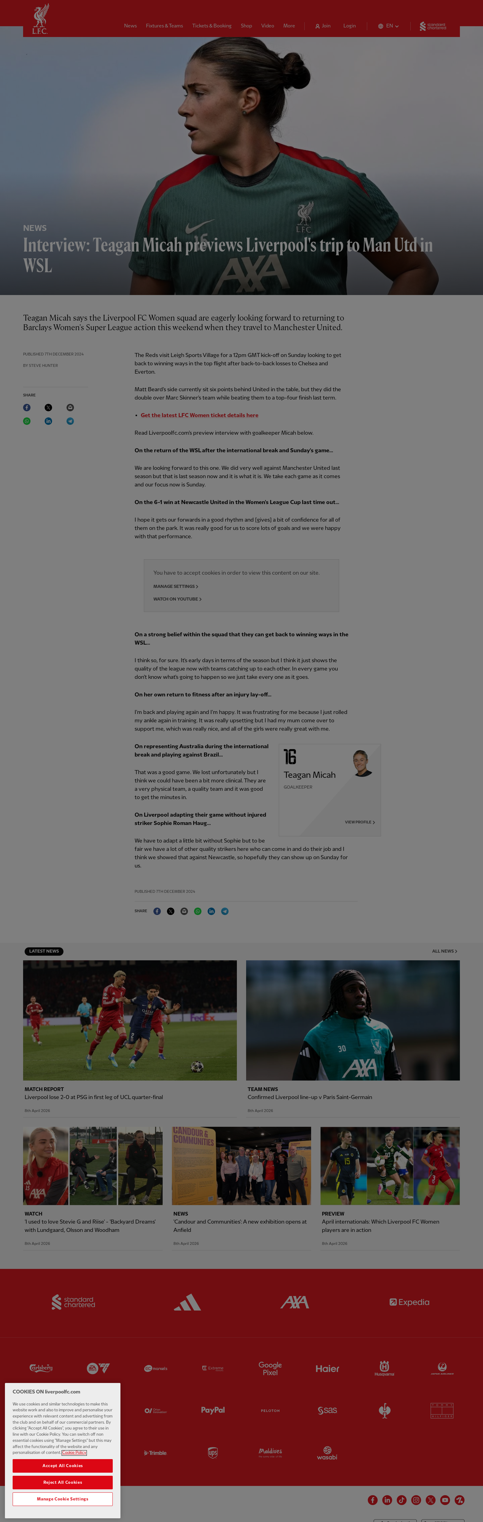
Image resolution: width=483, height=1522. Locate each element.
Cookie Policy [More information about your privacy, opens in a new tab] (74, 1473)
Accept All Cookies (63, 1486)
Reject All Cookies (62, 1503)
